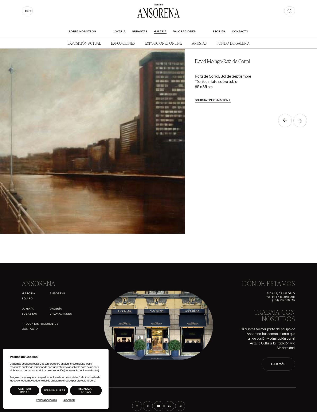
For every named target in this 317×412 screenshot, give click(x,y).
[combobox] (27, 11)
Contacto (240, 31)
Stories (219, 31)
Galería (160, 31)
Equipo (27, 298)
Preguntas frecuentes (40, 324)
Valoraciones (184, 31)
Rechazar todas (86, 390)
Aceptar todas (24, 390)
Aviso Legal (69, 400)
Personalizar (55, 390)
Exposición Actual (84, 43)
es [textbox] (26, 11)
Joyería (119, 31)
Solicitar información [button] (213, 100)
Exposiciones (123, 43)
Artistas (199, 43)
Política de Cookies (46, 400)
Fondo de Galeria (233, 43)
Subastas (139, 31)
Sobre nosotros (82, 31)
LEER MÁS (278, 364)
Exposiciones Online (163, 43)
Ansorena (58, 293)
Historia (28, 293)
